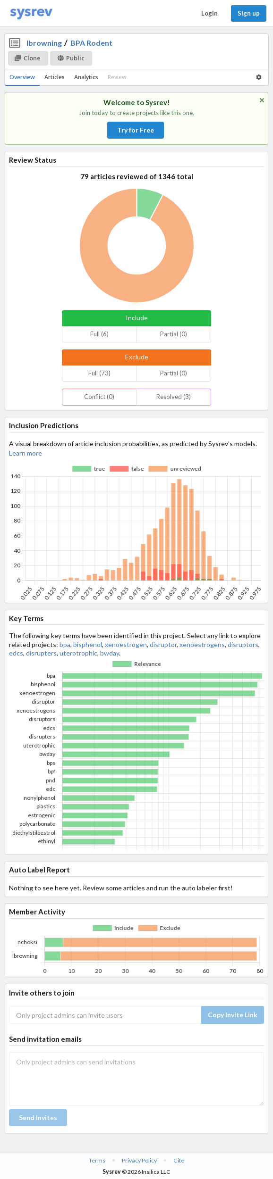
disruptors (243, 644)
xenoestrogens (202, 644)
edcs (16, 653)
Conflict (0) (99, 396)
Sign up (249, 13)
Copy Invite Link (232, 1015)
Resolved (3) (173, 396)
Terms (97, 1160)
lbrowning (44, 42)
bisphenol (87, 644)
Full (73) (99, 373)
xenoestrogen (126, 644)
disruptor (163, 644)
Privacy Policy (139, 1160)
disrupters (41, 653)
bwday (109, 653)
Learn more (25, 453)
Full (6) (99, 334)
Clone (27, 58)
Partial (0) (173, 334)
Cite (178, 1160)
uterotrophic (78, 653)
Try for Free (135, 130)
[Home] (31, 13)
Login (209, 13)
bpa (65, 644)
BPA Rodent (91, 42)
